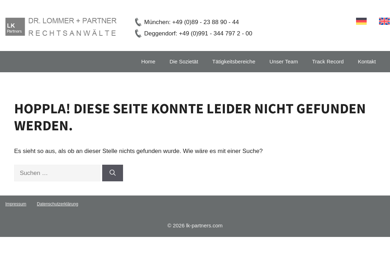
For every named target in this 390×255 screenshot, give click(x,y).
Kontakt (367, 61)
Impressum (15, 204)
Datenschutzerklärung (57, 204)
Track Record (328, 61)
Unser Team (283, 61)
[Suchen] (112, 173)
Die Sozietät (183, 61)
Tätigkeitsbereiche (233, 61)
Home (148, 61)
